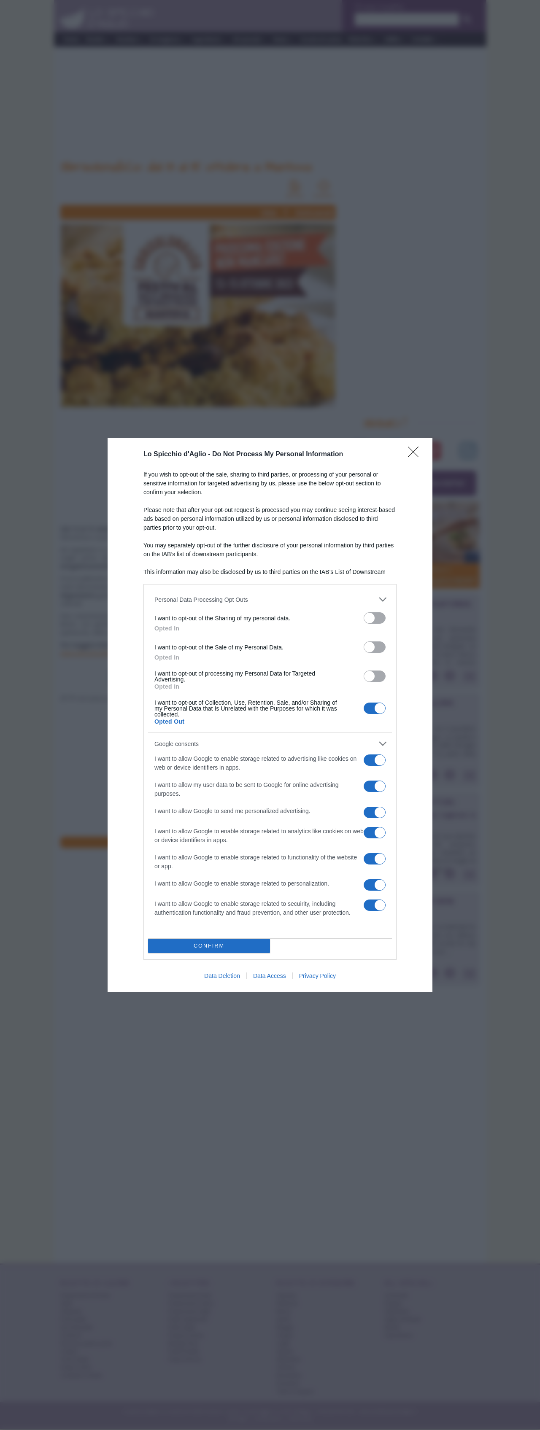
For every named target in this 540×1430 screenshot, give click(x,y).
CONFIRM (209, 946)
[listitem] (270, 599)
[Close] (416, 455)
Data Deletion (222, 975)
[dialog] (270, 715)
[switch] (375, 618)
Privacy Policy (317, 975)
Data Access (269, 975)
